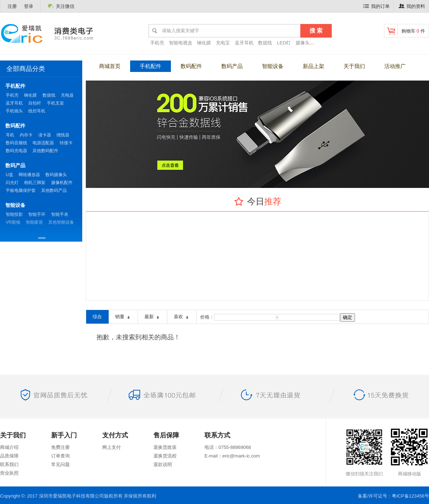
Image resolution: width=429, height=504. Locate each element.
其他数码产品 (54, 190)
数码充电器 (16, 150)
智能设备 (272, 66)
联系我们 (9, 464)
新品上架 (313, 66)
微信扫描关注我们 (364, 451)
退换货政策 (165, 447)
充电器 (67, 95)
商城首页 (109, 66)
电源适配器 (43, 142)
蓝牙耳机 (244, 42)
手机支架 (55, 103)
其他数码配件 (45, 150)
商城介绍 (9, 447)
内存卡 (26, 134)
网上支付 (111, 447)
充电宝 (223, 42)
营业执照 (9, 473)
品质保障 (9, 456)
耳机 (10, 134)
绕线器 (62, 134)
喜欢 (182, 317)
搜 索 (316, 31)
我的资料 (412, 6)
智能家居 (34, 222)
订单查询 (60, 456)
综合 (97, 316)
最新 (152, 317)
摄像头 (303, 42)
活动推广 (395, 66)
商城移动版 (409, 451)
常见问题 (60, 464)
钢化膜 (204, 42)
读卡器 (44, 134)
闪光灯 (12, 182)
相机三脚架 (34, 182)
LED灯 (284, 42)
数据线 (265, 42)
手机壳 (157, 42)
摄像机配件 (62, 182)
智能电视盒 (180, 42)
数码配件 (191, 66)
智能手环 (36, 214)
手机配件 (150, 66)
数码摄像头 (56, 174)
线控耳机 (36, 110)
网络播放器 (29, 174)
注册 (12, 6)
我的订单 (376, 6)
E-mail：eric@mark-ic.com (232, 456)
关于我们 (354, 66)
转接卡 (66, 142)
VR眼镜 (13, 222)
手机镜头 (14, 110)
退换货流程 (165, 456)
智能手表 (59, 214)
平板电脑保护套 (21, 190)
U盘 (9, 174)
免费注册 (60, 447)
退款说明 (162, 464)
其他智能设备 (61, 222)
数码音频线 (16, 142)
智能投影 (14, 214)
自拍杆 (34, 103)
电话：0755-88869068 (227, 447)
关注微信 (61, 6)
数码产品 (232, 66)
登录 (28, 6)
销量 (123, 317)
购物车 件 (405, 30)
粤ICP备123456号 (410, 496)
